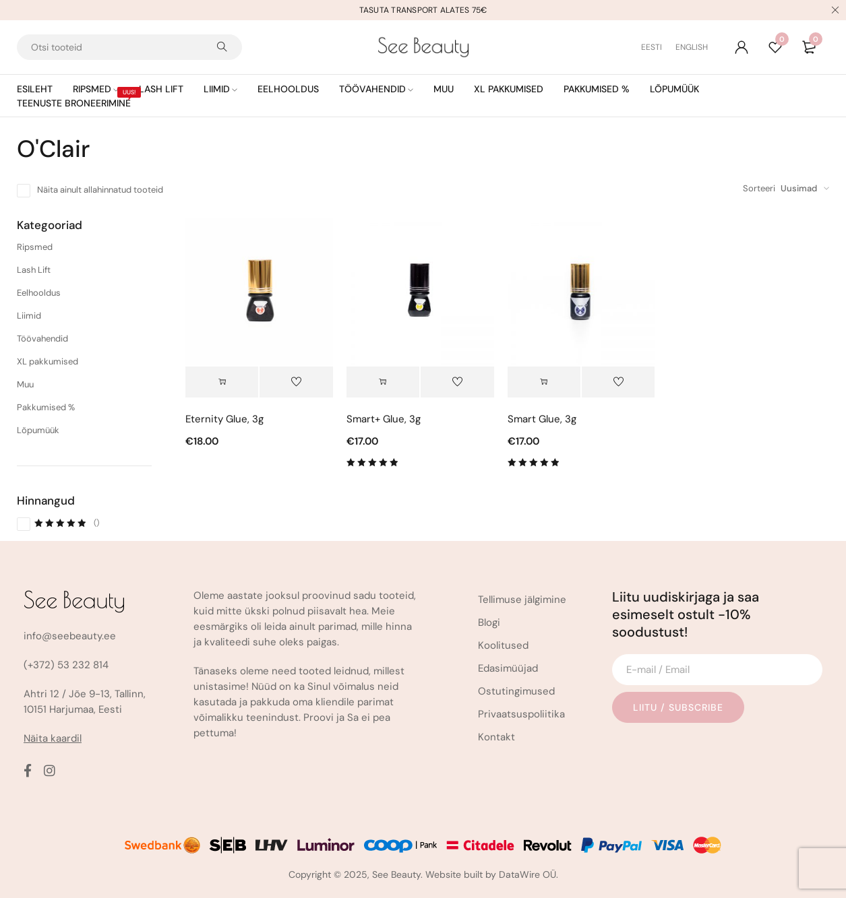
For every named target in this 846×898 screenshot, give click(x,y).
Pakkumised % (46, 407)
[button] (221, 381)
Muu (25, 384)
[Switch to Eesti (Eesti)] (658, 47)
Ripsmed (35, 247)
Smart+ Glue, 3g (383, 419)
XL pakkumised (47, 361)
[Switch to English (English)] (691, 47)
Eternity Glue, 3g (224, 419)
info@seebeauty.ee (70, 636)
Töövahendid (42, 338)
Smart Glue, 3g (542, 419)
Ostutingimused (516, 691)
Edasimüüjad (508, 668)
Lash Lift (34, 270)
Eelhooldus (39, 292)
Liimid (29, 315)
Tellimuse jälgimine (522, 599)
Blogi (489, 622)
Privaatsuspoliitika (521, 714)
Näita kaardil (53, 738)
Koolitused (503, 645)
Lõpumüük (38, 430)
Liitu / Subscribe (678, 707)
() (66, 522)
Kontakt (496, 737)
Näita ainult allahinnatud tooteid (100, 189)
